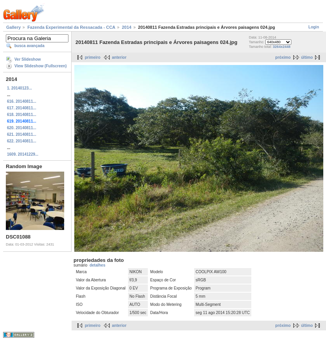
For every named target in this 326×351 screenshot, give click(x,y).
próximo (283, 57)
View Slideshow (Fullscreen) (40, 66)
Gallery (13, 27)
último (307, 57)
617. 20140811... (21, 108)
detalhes (97, 265)
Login (313, 27)
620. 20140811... (21, 128)
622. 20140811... (21, 141)
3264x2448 (281, 47)
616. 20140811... (21, 101)
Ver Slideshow (27, 59)
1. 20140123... (19, 88)
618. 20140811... (21, 114)
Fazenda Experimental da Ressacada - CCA (71, 27)
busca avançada (29, 46)
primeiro (92, 57)
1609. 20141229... (23, 154)
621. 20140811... (21, 134)
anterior (119, 57)
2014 (126, 27)
